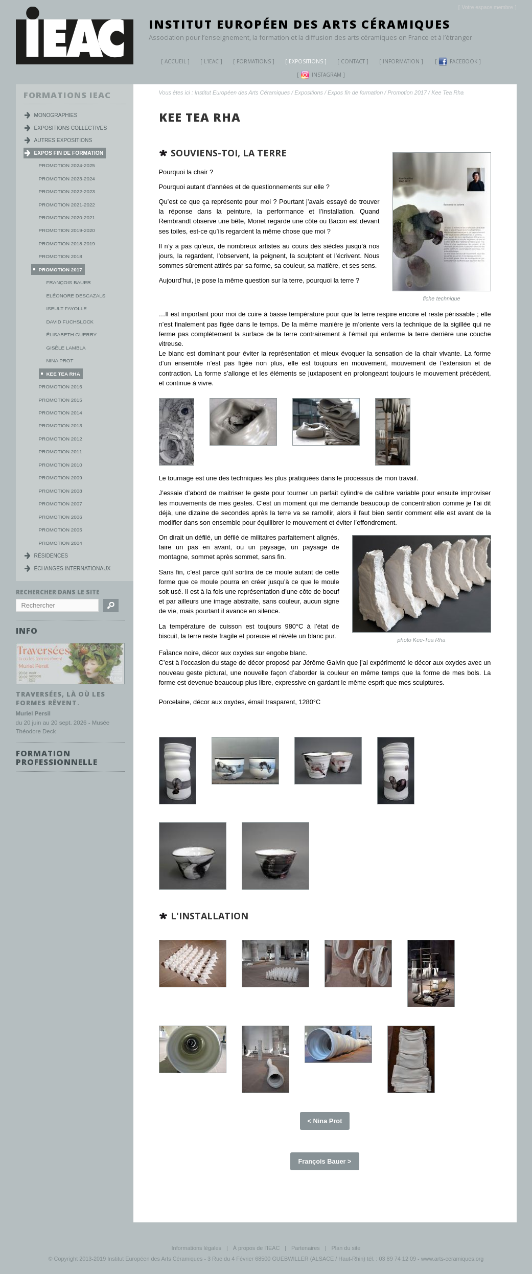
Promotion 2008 (60, 491)
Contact (353, 61)
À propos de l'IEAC (256, 1248)
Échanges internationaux (72, 568)
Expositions (302, 62)
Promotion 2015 (60, 400)
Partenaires (305, 1248)
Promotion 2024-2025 (67, 165)
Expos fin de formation (355, 92)
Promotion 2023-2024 (67, 178)
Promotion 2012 (60, 439)
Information (401, 61)
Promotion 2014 (60, 412)
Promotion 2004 (60, 543)
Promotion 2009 (60, 477)
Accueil (175, 61)
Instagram (320, 75)
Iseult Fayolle (67, 308)
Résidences (51, 556)
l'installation (209, 916)
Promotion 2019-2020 (67, 230)
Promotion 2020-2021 (67, 217)
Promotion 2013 (60, 425)
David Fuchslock (70, 322)
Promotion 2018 (60, 256)
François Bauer (69, 282)
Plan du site (346, 1248)
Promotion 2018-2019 (67, 243)
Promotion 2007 (60, 503)
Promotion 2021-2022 (67, 204)
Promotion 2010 (60, 465)
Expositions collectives (70, 128)
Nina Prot (60, 360)
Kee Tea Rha (447, 92)
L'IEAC (207, 62)
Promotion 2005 (60, 529)
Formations (250, 62)
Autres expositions (63, 140)
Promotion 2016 (60, 386)
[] (487, 7)
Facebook (457, 61)
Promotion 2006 (60, 517)
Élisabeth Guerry (72, 334)
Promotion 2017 (407, 92)
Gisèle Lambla (66, 348)
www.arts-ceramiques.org (452, 1259)
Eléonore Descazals (76, 295)
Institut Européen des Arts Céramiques (299, 24)
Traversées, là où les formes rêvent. (60, 698)
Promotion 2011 (60, 451)
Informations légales (196, 1248)
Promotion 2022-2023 (67, 191)
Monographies (56, 115)
